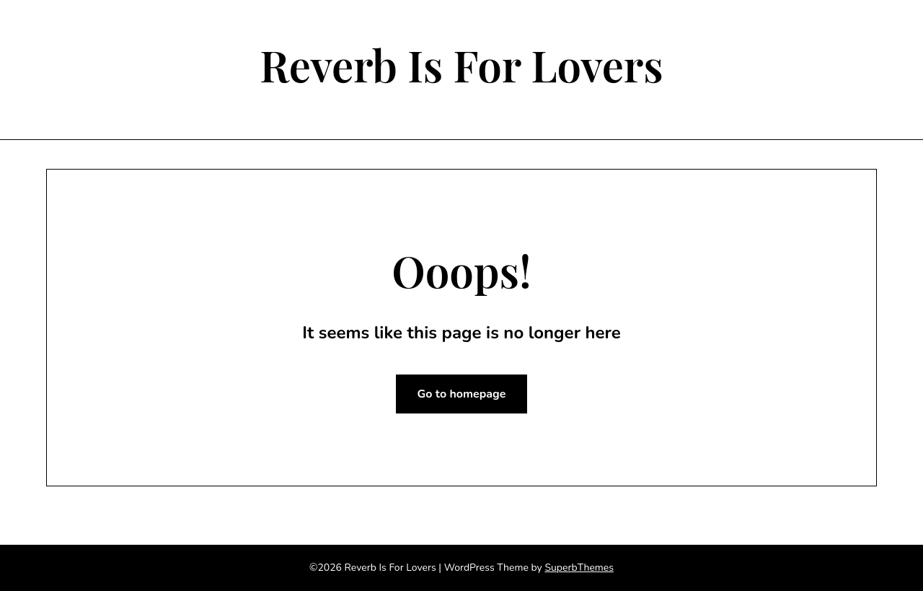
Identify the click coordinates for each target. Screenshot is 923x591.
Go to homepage (462, 394)
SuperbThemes (579, 567)
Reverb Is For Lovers (461, 64)
